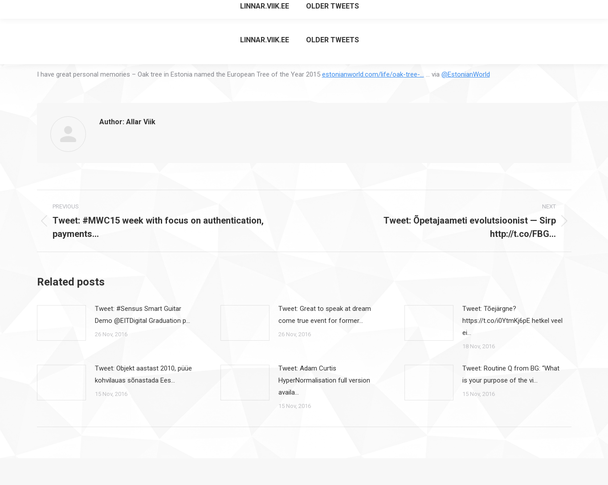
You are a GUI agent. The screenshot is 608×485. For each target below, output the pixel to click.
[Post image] (61, 323)
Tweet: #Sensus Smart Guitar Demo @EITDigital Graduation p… (142, 315)
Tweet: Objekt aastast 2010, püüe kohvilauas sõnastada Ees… (143, 374)
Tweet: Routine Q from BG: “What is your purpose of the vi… (510, 374)
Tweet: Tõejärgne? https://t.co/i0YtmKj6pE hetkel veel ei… (512, 321)
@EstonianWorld (465, 74)
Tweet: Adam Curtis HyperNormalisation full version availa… (324, 380)
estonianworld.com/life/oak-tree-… (373, 74)
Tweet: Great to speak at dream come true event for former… (324, 315)
